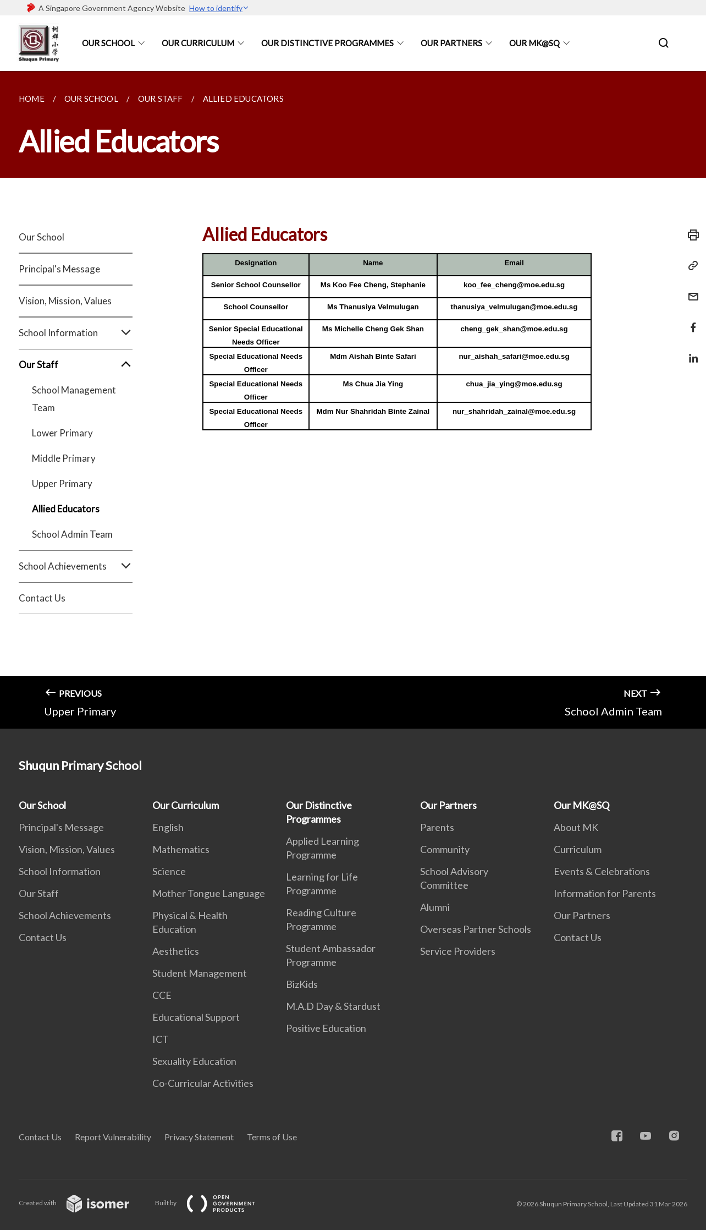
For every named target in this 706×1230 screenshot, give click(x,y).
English (168, 827)
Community (445, 849)
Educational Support (196, 1017)
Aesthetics (175, 951)
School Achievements (76, 566)
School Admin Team (72, 534)
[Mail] (690, 290)
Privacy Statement (199, 1136)
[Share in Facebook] (690, 320)
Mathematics (180, 849)
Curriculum (578, 849)
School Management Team (74, 398)
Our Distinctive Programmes (327, 43)
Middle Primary (64, 458)
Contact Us (42, 598)
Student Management (199, 973)
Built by (214, 1203)
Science (169, 871)
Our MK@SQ (534, 43)
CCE (162, 995)
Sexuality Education (194, 1061)
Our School (108, 43)
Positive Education (326, 1028)
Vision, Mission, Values (65, 301)
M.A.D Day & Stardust (333, 1006)
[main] (353, 400)
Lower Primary (62, 433)
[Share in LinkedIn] (690, 351)
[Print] (690, 235)
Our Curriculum (198, 43)
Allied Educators (66, 509)
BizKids (302, 984)
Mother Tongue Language (208, 893)
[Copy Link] (690, 266)
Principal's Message (59, 269)
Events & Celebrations (602, 871)
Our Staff (76, 365)
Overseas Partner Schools (475, 929)
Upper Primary (62, 483)
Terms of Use (272, 1136)
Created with (83, 1203)
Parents (437, 827)
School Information (76, 333)
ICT (160, 1039)
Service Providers (457, 951)
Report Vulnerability (113, 1136)
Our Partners (451, 43)
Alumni (435, 907)
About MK (576, 827)
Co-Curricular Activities (202, 1083)
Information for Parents (605, 893)
